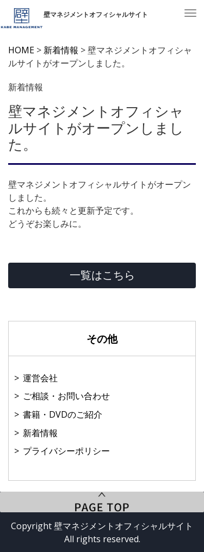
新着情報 (40, 433)
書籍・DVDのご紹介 (62, 414)
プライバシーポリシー (66, 451)
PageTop (102, 502)
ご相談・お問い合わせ (66, 396)
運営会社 (40, 378)
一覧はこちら (102, 275)
